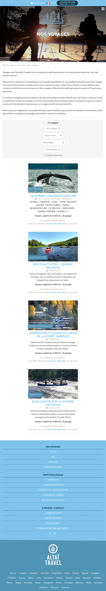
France (22, 578)
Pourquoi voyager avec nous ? (53, 528)
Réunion (79, 582)
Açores (13, 573)
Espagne (95, 573)
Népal (18, 582)
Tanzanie (54, 587)
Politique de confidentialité (53, 490)
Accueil (21, 65)
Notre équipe (53, 523)
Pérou (59, 582)
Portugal (69, 582)
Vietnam (65, 587)
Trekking (53, 462)
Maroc (9, 582)
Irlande (59, 578)
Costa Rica (57, 573)
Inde (39, 578)
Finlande (12, 578)
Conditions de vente (53, 485)
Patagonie (48, 582)
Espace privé (39, 3)
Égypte (85, 573)
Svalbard (43, 587)
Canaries (33, 573)
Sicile (88, 582)
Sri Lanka (98, 582)
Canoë (53, 452)
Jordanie (87, 578)
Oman (38, 582)
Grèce (31, 578)
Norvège (28, 582)
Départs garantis (54, 155)
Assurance (53, 480)
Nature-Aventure (53, 467)
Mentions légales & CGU (53, 500)
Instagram (54, 533)
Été (53, 457)
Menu (103, 8)
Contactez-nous (53, 518)
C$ (52, 3)
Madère (97, 578)
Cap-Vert (44, 573)
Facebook (50, 533)
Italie (77, 578)
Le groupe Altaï (53, 513)
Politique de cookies (53, 495)
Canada (22, 573)
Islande (68, 578)
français (48, 3)
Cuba (67, 573)
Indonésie (48, 578)
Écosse (76, 573)
